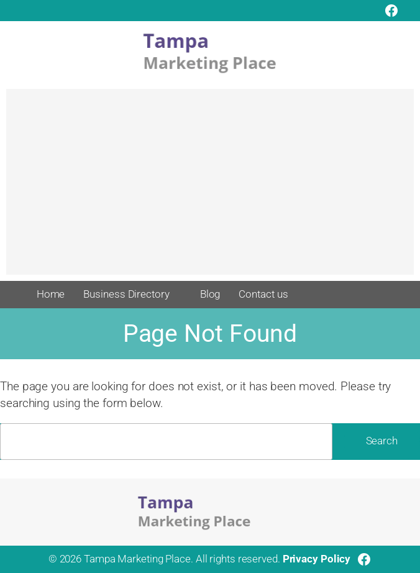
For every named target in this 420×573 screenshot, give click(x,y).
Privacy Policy (317, 559)
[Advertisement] (210, 188)
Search (382, 441)
